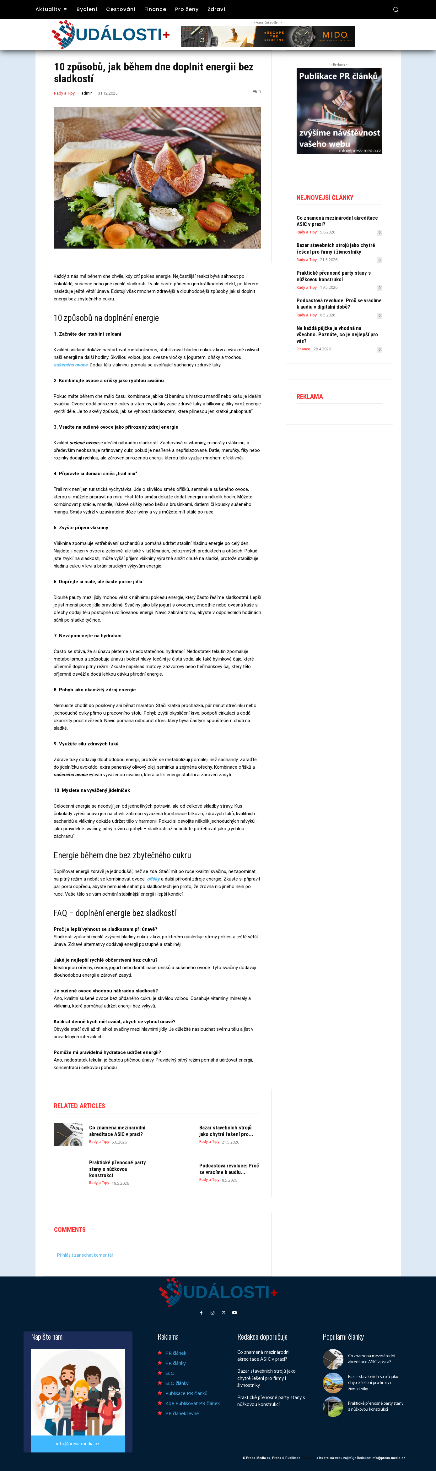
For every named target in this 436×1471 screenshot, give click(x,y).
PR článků (308, 1458)
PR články (175, 1363)
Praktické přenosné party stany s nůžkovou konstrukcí (117, 1168)
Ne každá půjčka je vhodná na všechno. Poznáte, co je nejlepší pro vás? (337, 334)
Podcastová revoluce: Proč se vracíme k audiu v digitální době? (339, 303)
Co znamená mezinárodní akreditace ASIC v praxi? (117, 1130)
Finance (303, 349)
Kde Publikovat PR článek (192, 1403)
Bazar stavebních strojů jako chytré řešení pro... (226, 1130)
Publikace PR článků (186, 1393)
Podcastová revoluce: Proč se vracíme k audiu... (229, 1168)
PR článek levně (182, 1413)
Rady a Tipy (64, 93)
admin (87, 93)
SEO (170, 1373)
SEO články (177, 1383)
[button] (395, 9)
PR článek (175, 1353)
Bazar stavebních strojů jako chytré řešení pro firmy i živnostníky (336, 248)
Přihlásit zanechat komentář (85, 1255)
